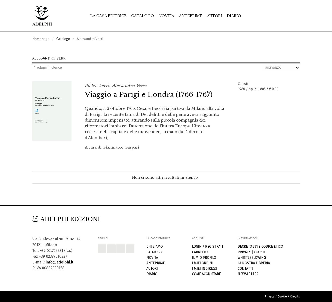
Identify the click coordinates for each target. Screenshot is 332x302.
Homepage (40, 39)
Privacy (244, 252)
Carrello (200, 252)
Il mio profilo (204, 258)
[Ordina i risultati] (281, 67)
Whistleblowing (252, 258)
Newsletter (248, 274)
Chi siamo (154, 246)
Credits (295, 296)
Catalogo (142, 16)
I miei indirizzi (204, 268)
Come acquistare (206, 274)
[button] (102, 248)
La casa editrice (108, 16)
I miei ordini (202, 263)
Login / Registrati (207, 246)
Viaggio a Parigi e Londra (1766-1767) (149, 94)
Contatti (245, 268)
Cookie (260, 252)
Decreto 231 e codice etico (260, 246)
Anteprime (190, 16)
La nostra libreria (254, 263)
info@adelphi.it (59, 262)
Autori (214, 16)
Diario (234, 16)
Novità (166, 16)
